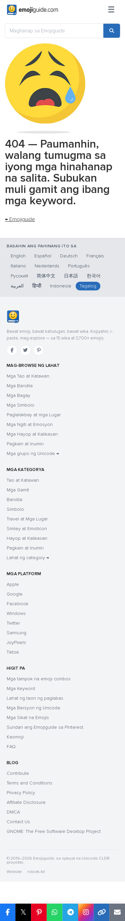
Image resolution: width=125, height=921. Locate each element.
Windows (16, 613)
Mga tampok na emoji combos (39, 679)
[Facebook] (12, 350)
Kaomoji (15, 737)
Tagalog (88, 286)
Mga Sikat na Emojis (28, 717)
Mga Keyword (21, 688)
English (18, 256)
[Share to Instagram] (86, 912)
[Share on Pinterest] (39, 912)
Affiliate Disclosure (26, 802)
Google (15, 594)
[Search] (111, 31)
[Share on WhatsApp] (54, 912)
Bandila (14, 499)
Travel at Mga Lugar (27, 519)
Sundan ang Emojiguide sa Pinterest (45, 727)
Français (95, 256)
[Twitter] (25, 350)
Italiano (18, 266)
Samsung (16, 633)
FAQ (11, 746)
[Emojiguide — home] (32, 10)
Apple (13, 584)
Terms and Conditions (29, 783)
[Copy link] (101, 912)
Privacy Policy (21, 792)
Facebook (17, 604)
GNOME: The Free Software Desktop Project (54, 831)
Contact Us (18, 822)
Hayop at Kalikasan (27, 538)
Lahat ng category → (28, 557)
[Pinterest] (38, 350)
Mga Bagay (18, 395)
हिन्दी (36, 286)
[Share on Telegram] (70, 912)
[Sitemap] (111, 10)
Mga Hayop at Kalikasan (32, 434)
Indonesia (60, 286)
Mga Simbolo (20, 405)
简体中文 (46, 276)
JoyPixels (16, 642)
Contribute (18, 773)
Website (14, 871)
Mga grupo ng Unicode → (33, 453)
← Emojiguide (20, 219)
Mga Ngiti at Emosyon (30, 424)
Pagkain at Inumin (25, 444)
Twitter (13, 623)
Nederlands (47, 266)
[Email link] (117, 912)
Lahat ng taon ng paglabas (35, 698)
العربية (17, 286)
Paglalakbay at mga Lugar (34, 415)
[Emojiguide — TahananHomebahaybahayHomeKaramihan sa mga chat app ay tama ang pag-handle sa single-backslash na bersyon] (13, 316)
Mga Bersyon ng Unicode (33, 708)
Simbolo (15, 509)
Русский (19, 276)
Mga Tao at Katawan (28, 376)
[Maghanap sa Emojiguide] (54, 31)
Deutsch (69, 256)
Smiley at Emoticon (27, 528)
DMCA (13, 812)
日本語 (71, 276)
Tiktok (13, 652)
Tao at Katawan (23, 480)
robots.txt (36, 871)
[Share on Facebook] (7, 912)
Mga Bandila (20, 386)
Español (42, 256)
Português (79, 266)
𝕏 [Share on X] (23, 912)
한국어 (94, 276)
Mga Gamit (18, 490)
